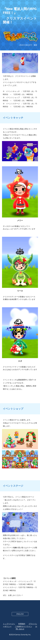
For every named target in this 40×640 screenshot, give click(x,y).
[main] (20, 16)
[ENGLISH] (20, 614)
